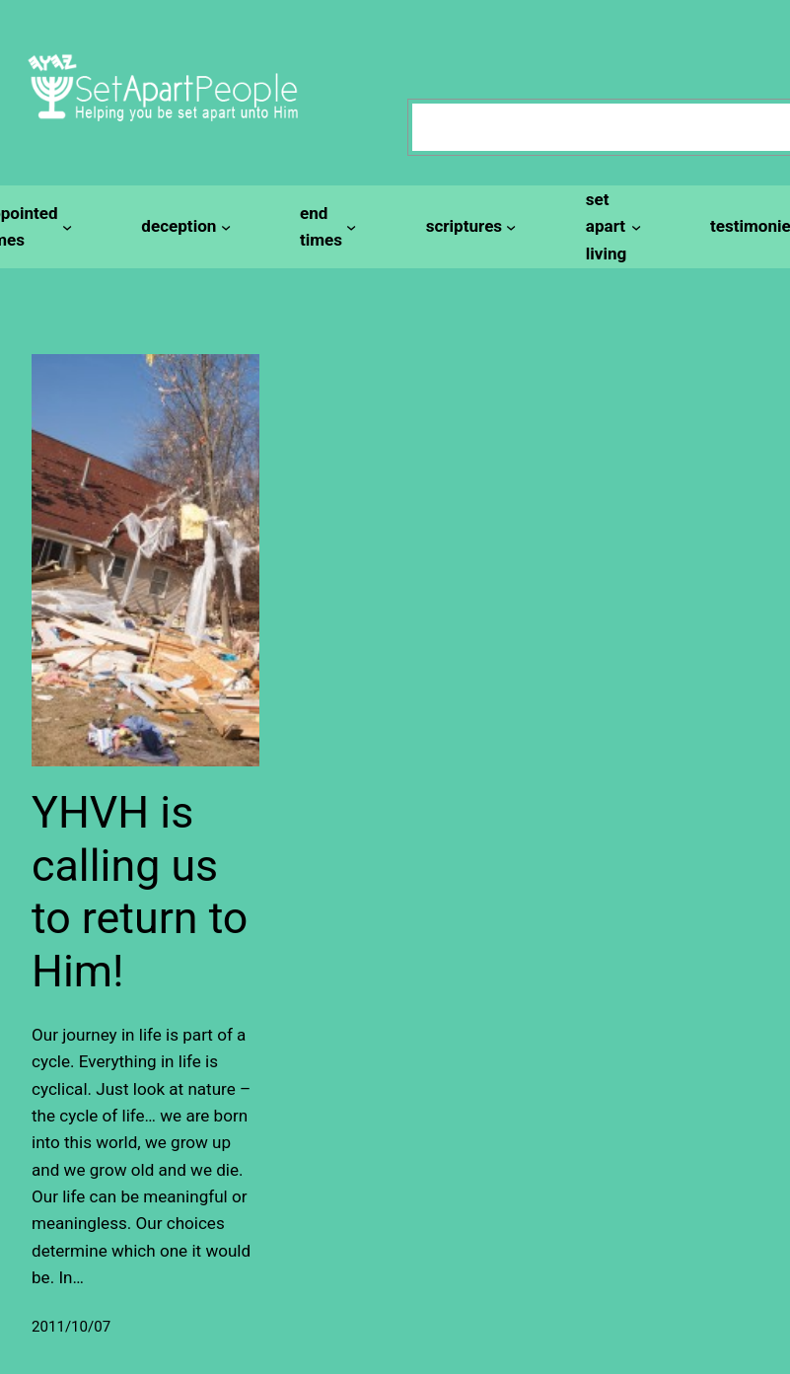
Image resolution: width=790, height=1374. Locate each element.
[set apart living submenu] (610, 226)
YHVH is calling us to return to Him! (140, 891)
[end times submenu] (325, 227)
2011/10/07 (71, 1327)
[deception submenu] (183, 226)
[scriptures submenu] (468, 226)
